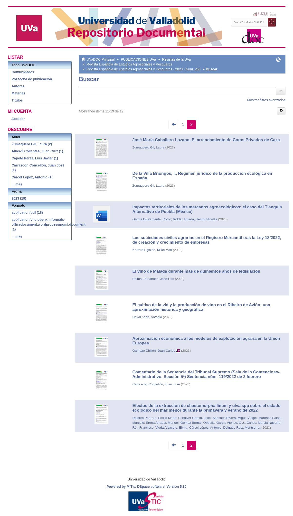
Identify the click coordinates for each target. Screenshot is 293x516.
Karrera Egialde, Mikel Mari (152, 250)
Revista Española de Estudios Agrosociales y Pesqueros (129, 64)
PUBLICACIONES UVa (138, 59)
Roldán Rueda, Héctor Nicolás (195, 219)
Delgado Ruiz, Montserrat (241, 427)
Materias (19, 93)
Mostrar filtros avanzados (266, 100)
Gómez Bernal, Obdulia (197, 422)
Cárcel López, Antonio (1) (32, 177)
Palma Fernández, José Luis (153, 279)
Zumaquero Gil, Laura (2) (32, 144)
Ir (281, 91)
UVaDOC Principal (101, 59)
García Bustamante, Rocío (151, 219)
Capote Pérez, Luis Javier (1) (35, 158)
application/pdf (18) (27, 212)
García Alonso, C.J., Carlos (236, 422)
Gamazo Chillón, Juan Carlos (153, 350)
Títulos (17, 100)
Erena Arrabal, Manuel (162, 422)
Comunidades (23, 72)
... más (17, 184)
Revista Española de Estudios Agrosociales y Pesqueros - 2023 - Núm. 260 (144, 69)
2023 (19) (19, 198)
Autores (18, 86)
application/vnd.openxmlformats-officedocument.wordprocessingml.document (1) (42, 224)
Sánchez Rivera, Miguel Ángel (235, 418)
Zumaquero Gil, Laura (148, 147)
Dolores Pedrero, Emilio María (154, 418)
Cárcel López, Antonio (205, 427)
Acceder (18, 119)
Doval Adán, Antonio (147, 317)
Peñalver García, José (194, 418)
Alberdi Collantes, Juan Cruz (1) (37, 151)
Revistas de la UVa (176, 59)
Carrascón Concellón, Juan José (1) (38, 167)
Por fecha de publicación (32, 79)
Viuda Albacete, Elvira (171, 427)
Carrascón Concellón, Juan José (156, 384)
